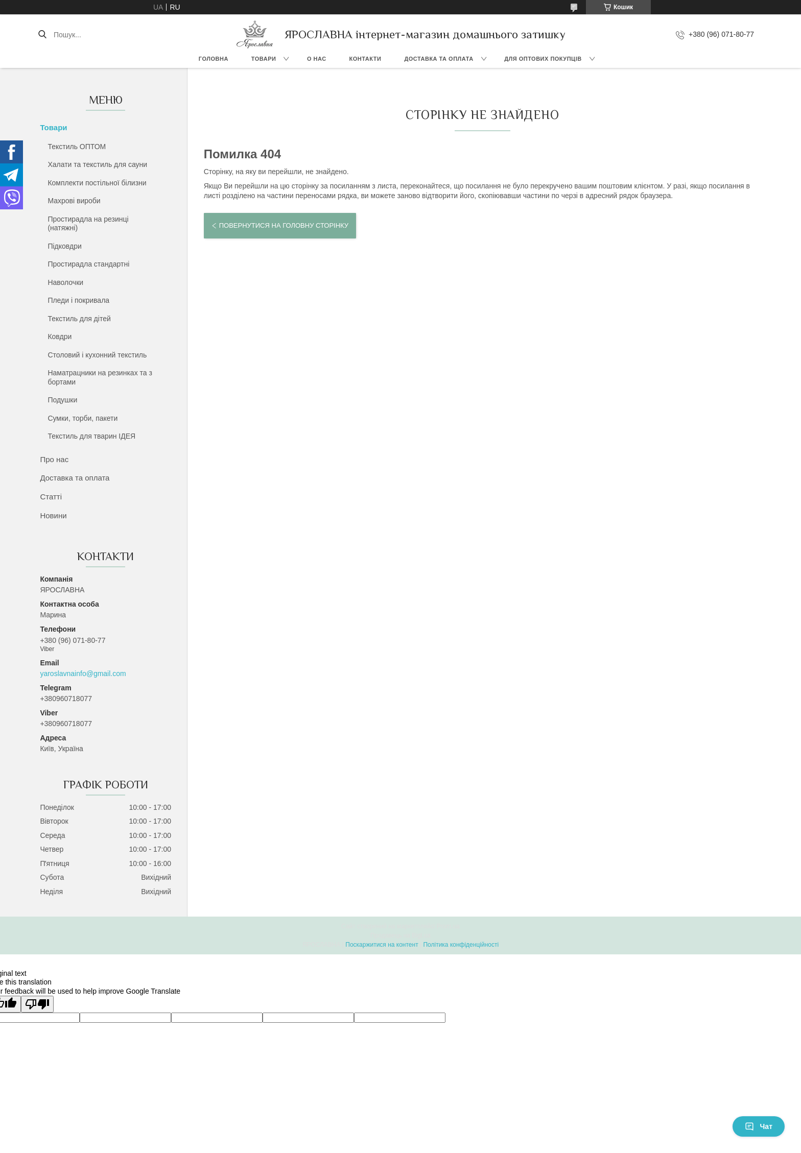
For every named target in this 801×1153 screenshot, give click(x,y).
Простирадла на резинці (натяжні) (88, 223)
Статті (51, 496)
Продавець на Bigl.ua (400, 935)
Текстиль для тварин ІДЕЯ (91, 436)
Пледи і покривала (78, 300)
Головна (213, 59)
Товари (263, 59)
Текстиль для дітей (79, 319)
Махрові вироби (74, 201)
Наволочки (65, 282)
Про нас (54, 459)
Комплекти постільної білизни (97, 183)
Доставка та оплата (438, 59)
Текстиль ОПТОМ (77, 146)
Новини (53, 515)
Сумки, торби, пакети (82, 418)
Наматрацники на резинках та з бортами (100, 377)
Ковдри (60, 336)
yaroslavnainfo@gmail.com (83, 673)
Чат (758, 1126)
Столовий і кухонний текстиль (97, 355)
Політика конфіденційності (461, 944)
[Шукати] (42, 35)
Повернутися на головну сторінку (283, 225)
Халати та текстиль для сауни (97, 164)
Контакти (365, 59)
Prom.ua (448, 926)
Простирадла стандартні (88, 264)
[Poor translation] (37, 1004)
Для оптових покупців (542, 59)
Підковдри (64, 246)
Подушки (62, 400)
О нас (316, 59)
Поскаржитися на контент (381, 944)
